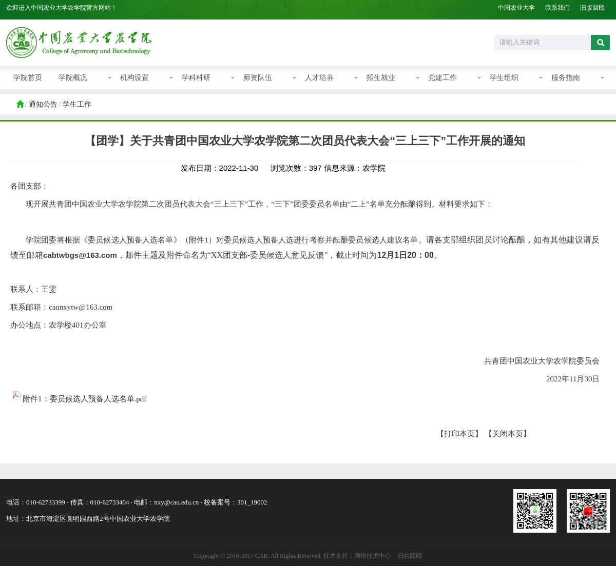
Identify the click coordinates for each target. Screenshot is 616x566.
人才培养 (319, 78)
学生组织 (504, 78)
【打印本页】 (459, 434)
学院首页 (27, 78)
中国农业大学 (516, 7)
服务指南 (565, 78)
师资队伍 (257, 78)
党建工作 (442, 78)
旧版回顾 (592, 7)
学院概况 (73, 78)
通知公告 (43, 104)
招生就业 (381, 78)
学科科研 (196, 78)
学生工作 (77, 104)
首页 (19, 104)
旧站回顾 (409, 555)
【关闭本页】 (508, 434)
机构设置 (134, 78)
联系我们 (557, 7)
